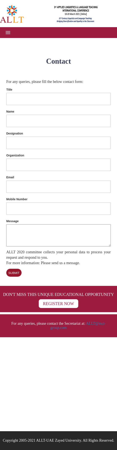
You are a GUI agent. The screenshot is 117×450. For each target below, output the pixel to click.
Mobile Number (16, 199)
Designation (14, 133)
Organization (15, 155)
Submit (13, 273)
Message (12, 221)
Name (10, 111)
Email (10, 177)
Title (9, 89)
